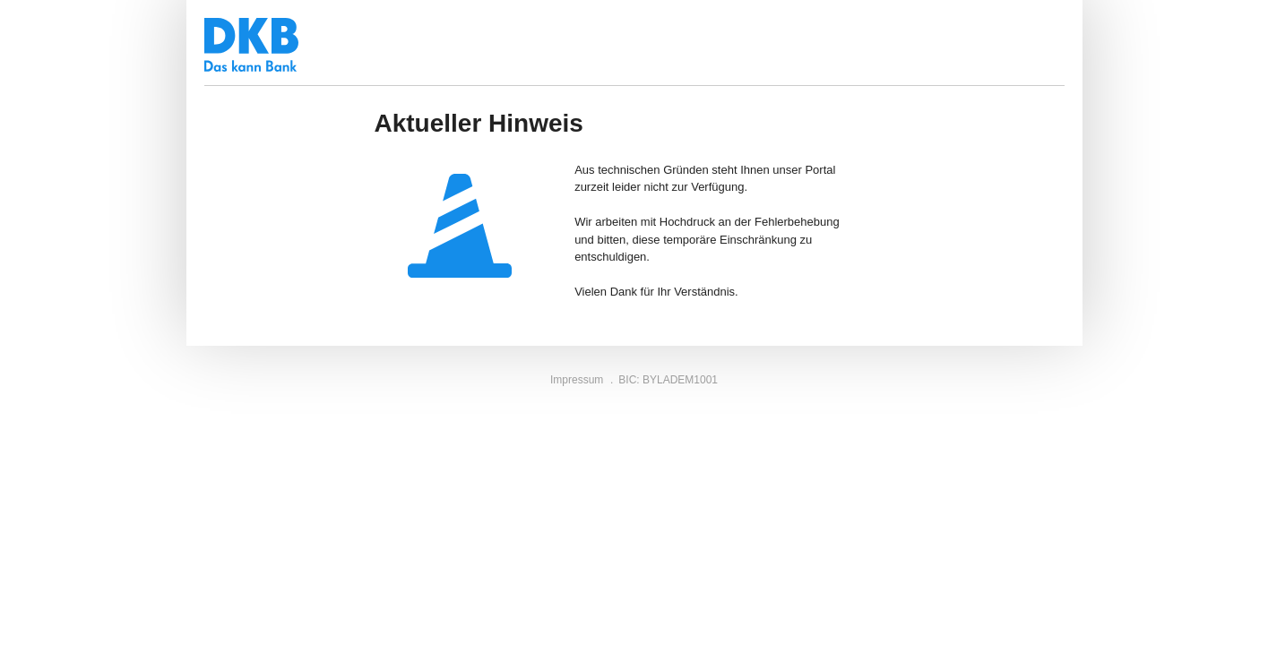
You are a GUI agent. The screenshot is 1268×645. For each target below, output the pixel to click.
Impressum (576, 380)
